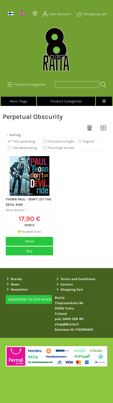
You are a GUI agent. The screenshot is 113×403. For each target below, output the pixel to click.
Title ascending (21, 141)
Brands (14, 279)
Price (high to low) (58, 147)
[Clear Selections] (89, 129)
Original (85, 141)
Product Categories (66, 101)
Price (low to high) (58, 141)
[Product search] (77, 84)
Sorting (13, 135)
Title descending (22, 147)
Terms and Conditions (75, 279)
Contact (64, 284)
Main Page (18, 101)
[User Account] (57, 14)
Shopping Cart (69, 289)
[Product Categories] (26, 84)
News (13, 284)
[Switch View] (103, 129)
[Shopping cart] (92, 14)
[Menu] (104, 101)
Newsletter (17, 289)
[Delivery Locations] (35, 14)
